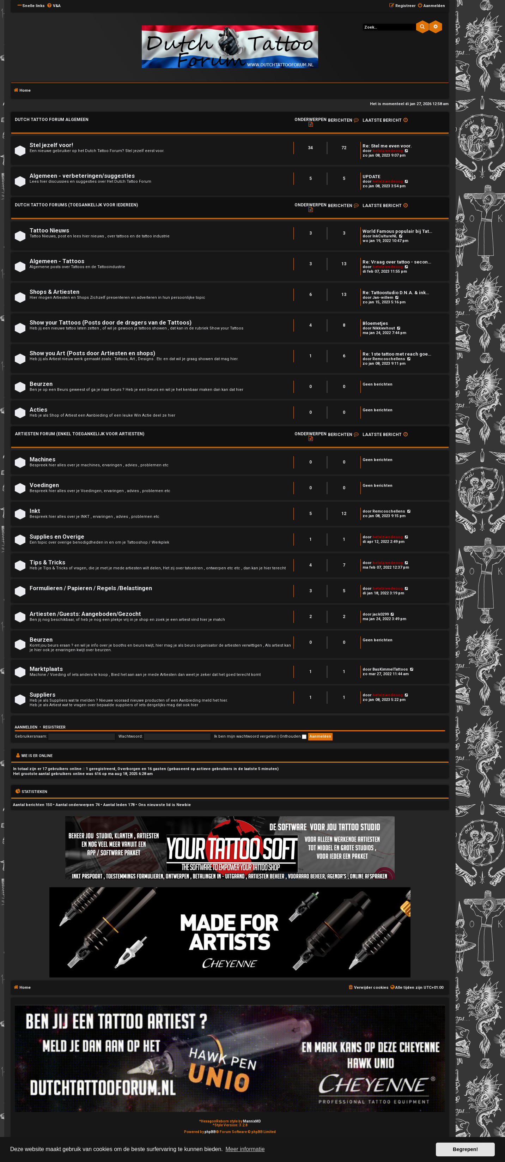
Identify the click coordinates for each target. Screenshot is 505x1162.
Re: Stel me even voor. (387, 146)
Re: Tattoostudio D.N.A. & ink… (396, 292)
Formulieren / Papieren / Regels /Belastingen (91, 588)
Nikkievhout (383, 328)
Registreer (54, 727)
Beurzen (41, 384)
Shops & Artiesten (54, 292)
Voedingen (44, 485)
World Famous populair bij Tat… (397, 231)
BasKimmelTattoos (390, 669)
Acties (38, 409)
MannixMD (252, 1121)
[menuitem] (54, 6)
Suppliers (42, 694)
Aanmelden (26, 727)
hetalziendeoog (387, 151)
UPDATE (372, 176)
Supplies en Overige (57, 536)
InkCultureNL (384, 236)
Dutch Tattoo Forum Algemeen (52, 119)
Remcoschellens (388, 359)
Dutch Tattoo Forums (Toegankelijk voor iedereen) (76, 204)
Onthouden (293, 736)
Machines (42, 459)
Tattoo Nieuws (49, 230)
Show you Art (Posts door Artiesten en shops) (92, 353)
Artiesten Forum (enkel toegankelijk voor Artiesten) (79, 433)
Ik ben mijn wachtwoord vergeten (245, 736)
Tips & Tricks (47, 562)
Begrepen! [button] (465, 1149)
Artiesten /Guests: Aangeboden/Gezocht (85, 614)
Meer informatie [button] (244, 1149)
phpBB (210, 1132)
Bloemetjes (375, 323)
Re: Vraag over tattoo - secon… (397, 262)
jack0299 (380, 614)
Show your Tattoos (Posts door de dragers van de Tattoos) (110, 322)
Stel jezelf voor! (51, 145)
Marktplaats (46, 669)
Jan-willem (382, 297)
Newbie (183, 805)
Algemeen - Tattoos (57, 261)
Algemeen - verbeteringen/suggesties (82, 176)
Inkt (35, 511)
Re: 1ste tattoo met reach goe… (397, 354)
